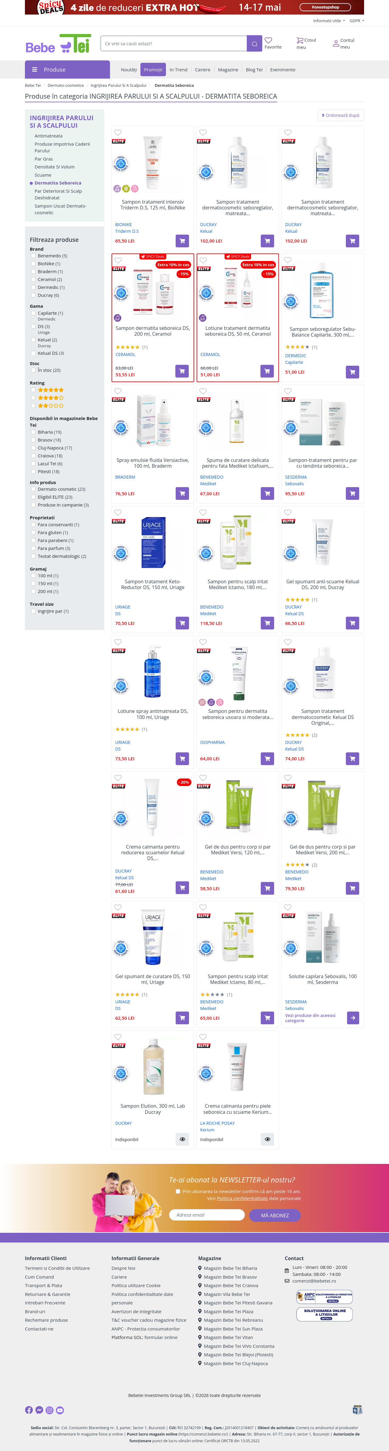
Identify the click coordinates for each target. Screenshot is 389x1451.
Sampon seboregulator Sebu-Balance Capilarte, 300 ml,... (323, 332)
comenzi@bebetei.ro (314, 1281)
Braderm (50, 271)
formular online (160, 1337)
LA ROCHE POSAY (217, 1123)
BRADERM (125, 477)
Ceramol (49, 279)
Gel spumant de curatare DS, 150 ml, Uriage (152, 979)
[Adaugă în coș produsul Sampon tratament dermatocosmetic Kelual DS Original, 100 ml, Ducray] (352, 758)
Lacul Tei (50, 463)
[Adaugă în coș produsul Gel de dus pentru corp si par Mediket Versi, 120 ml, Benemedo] (267, 888)
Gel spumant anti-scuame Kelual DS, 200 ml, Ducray (323, 584)
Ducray (48, 295)
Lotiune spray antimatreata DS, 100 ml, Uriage (153, 714)
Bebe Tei (33, 85)
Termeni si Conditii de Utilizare (57, 1268)
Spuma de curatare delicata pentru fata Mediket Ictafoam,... (237, 463)
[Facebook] (29, 1410)
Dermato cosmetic (61, 489)
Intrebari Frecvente (45, 1303)
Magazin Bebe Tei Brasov (227, 1277)
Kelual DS (294, 613)
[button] (353, 1018)
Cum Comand (39, 1277)
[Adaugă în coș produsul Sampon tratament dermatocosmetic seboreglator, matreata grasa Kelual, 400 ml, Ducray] (352, 241)
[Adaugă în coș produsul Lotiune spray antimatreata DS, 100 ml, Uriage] (182, 758)
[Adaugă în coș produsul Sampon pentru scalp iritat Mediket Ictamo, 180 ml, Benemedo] (267, 623)
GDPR (355, 20)
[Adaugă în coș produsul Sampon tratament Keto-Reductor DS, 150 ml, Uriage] (182, 623)
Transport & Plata (43, 1285)
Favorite (273, 43)
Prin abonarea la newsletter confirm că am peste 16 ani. (242, 1191)
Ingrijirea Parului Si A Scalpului (118, 85)
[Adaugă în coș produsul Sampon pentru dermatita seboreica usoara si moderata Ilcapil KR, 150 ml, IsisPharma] (267, 758)
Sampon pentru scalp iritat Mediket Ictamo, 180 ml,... (238, 584)
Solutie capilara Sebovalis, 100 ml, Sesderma (323, 979)
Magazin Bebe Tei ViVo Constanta (236, 1346)
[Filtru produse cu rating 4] (33, 397)
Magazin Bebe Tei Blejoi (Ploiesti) (235, 1354)
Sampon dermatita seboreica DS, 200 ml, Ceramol (153, 331)
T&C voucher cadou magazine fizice (149, 1320)
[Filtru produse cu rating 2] (33, 405)
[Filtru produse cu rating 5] (33, 390)
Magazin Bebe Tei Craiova (228, 1285)
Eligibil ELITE (55, 497)
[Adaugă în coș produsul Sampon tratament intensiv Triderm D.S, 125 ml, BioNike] (182, 241)
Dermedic (51, 287)
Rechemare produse (46, 1320)
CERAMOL (125, 354)
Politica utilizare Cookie (136, 1285)
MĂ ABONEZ (275, 1215)
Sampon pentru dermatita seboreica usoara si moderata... (238, 714)
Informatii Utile (327, 20)
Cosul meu (306, 42)
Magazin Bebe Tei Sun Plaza (230, 1329)
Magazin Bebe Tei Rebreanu (230, 1320)
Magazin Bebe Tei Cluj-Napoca (233, 1363)
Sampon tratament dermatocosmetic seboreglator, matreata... (238, 208)
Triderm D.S (127, 231)
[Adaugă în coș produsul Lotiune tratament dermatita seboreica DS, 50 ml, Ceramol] (267, 371)
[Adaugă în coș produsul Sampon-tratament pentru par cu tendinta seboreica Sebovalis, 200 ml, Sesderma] (352, 493)
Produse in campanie (63, 505)
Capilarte (50, 316)
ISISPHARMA (212, 742)
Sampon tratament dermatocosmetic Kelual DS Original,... (323, 717)
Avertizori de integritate (136, 1311)
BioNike (48, 263)
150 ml (48, 583)
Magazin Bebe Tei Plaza (225, 1311)
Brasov (49, 440)
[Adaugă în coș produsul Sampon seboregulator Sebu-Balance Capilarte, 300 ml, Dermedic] (352, 372)
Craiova (50, 456)
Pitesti (48, 471)
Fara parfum (54, 548)
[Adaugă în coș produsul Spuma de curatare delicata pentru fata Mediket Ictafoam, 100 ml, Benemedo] (267, 493)
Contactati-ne (39, 1329)
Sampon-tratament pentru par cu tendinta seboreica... (322, 463)
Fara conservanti (58, 524)
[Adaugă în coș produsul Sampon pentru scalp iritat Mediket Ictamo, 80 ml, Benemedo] (267, 1018)
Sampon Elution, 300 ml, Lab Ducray (153, 1109)
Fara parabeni (55, 540)
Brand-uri (35, 1311)
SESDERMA (296, 477)
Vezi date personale (254, 1198)
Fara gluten (52, 532)
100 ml (48, 575)
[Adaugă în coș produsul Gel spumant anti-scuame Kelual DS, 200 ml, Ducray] (352, 623)
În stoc (48, 370)
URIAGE (122, 607)
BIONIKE (123, 224)
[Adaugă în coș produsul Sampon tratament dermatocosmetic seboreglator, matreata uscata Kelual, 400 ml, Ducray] (267, 241)
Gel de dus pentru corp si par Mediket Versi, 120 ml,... (238, 850)
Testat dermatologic (61, 556)
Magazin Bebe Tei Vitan (225, 1337)
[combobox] (173, 43)
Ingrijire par (53, 611)
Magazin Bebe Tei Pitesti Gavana (235, 1303)
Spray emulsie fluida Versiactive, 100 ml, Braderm (152, 463)
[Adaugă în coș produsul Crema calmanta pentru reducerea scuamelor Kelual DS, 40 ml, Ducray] (182, 887)
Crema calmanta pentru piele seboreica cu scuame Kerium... (237, 1109)
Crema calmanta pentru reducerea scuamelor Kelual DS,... (152, 853)
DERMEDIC (296, 355)
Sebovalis (294, 483)
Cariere (119, 1277)
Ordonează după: (341, 115)
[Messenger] (39, 1410)
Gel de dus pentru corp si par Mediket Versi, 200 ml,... (323, 850)
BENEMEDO (212, 477)
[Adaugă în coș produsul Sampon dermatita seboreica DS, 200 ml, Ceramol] (182, 371)
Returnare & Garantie (48, 1294)
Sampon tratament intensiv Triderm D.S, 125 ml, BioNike (152, 205)
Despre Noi (123, 1268)
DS (43, 329)
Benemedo (52, 256)
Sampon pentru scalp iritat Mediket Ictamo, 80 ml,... (238, 979)
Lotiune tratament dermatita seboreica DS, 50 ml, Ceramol (238, 331)
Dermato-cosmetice (66, 85)
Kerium (207, 1130)
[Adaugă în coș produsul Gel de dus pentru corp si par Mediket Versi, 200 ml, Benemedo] (352, 888)
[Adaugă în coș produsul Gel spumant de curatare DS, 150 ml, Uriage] (182, 1018)
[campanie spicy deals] (194, 7)
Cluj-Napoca (54, 448)
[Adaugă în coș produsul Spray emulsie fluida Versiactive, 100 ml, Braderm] (182, 493)
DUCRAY (208, 224)
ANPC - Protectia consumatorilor (146, 1329)
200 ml (48, 591)
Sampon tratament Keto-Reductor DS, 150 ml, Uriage (152, 584)
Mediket (208, 483)
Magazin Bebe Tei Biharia (227, 1268)
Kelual (47, 343)
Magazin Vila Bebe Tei (224, 1294)
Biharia (49, 432)
